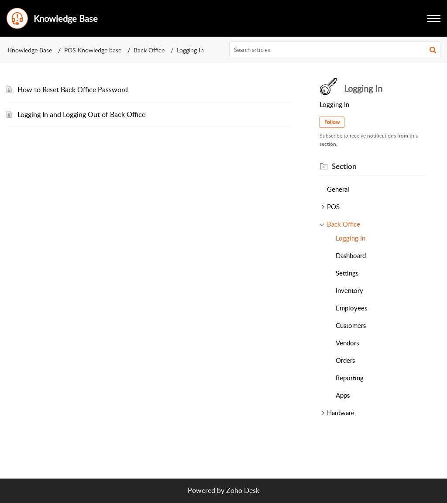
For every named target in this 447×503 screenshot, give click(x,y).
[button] (433, 18)
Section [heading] (344, 166)
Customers (351, 325)
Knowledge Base (30, 50)
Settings (347, 273)
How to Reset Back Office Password (72, 89)
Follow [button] (332, 122)
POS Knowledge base (92, 50)
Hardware (340, 412)
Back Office (149, 50)
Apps (343, 395)
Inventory (349, 290)
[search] (335, 49)
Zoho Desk (242, 490)
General (338, 189)
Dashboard (351, 255)
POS (333, 206)
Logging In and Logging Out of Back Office (81, 114)
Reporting (350, 377)
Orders (345, 360)
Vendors (347, 342)
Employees (351, 307)
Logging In (350, 238)
